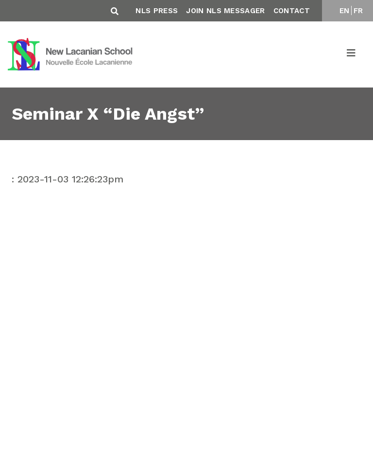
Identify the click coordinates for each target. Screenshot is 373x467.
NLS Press (157, 10)
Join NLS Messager (225, 10)
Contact (291, 10)
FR (358, 10)
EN (344, 10)
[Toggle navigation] (351, 54)
